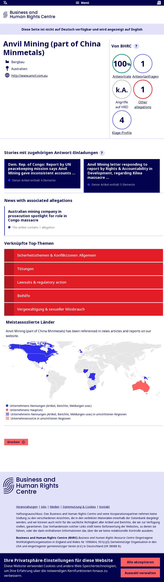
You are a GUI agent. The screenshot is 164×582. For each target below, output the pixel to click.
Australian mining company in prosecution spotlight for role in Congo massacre (37, 215)
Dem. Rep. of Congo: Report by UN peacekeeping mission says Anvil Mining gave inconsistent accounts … (41, 168)
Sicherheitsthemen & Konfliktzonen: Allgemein (56, 255)
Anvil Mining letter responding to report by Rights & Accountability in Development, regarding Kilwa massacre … (119, 171)
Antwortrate (122, 76)
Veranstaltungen (27, 507)
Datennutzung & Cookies (79, 507)
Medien (54, 507)
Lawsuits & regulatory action (41, 282)
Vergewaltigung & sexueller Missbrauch (51, 309)
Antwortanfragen (145, 76)
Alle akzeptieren (140, 562)
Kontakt (104, 507)
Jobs (44, 507)
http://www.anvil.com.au (29, 75)
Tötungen (25, 268)
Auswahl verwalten (140, 573)
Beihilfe (23, 295)
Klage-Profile (122, 133)
